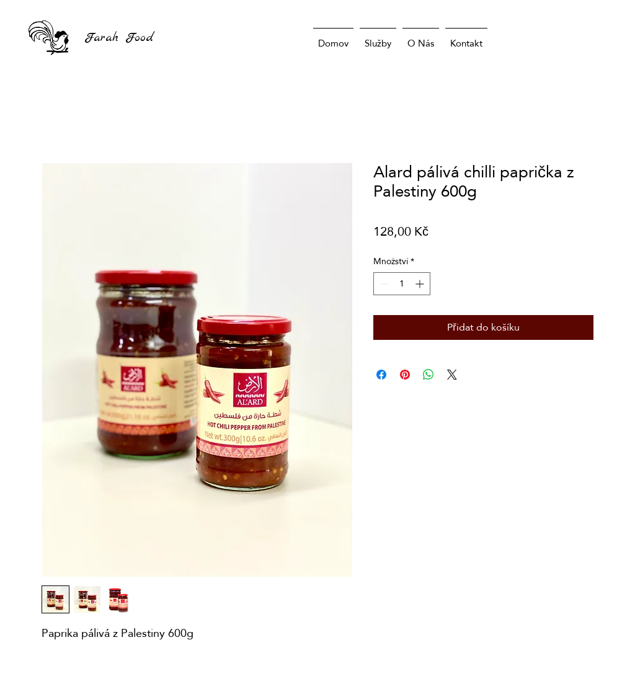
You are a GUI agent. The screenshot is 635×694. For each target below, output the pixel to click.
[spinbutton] (402, 284)
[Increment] (421, 284)
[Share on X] (452, 374)
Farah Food (119, 37)
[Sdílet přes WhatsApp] (428, 374)
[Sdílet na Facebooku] (381, 374)
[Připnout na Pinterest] (404, 374)
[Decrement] (383, 284)
